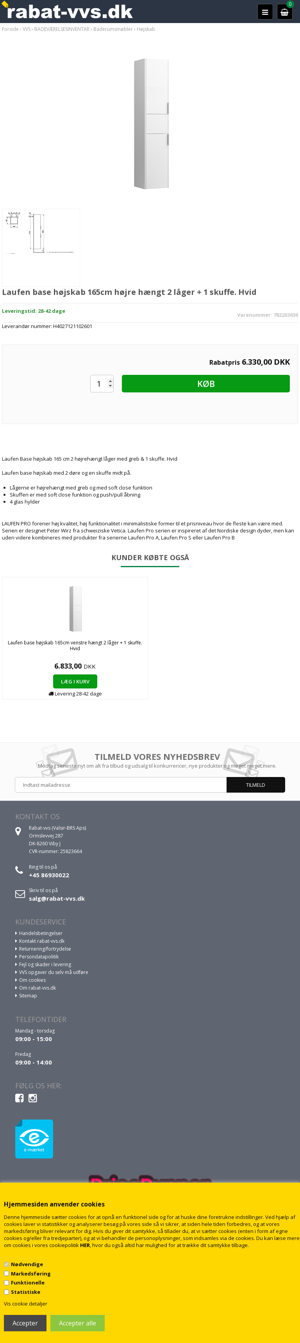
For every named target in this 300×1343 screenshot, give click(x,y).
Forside (10, 29)
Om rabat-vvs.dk (37, 988)
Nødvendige (27, 1264)
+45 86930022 (49, 875)
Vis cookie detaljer (25, 1303)
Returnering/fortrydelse (45, 949)
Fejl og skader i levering (45, 964)
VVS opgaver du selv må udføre (53, 972)
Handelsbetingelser (40, 933)
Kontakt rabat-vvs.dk (41, 941)
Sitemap (28, 995)
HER (85, 1245)
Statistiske (25, 1291)
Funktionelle (28, 1282)
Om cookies (32, 980)
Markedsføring (31, 1273)
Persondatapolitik (39, 956)
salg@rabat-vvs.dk (57, 898)
